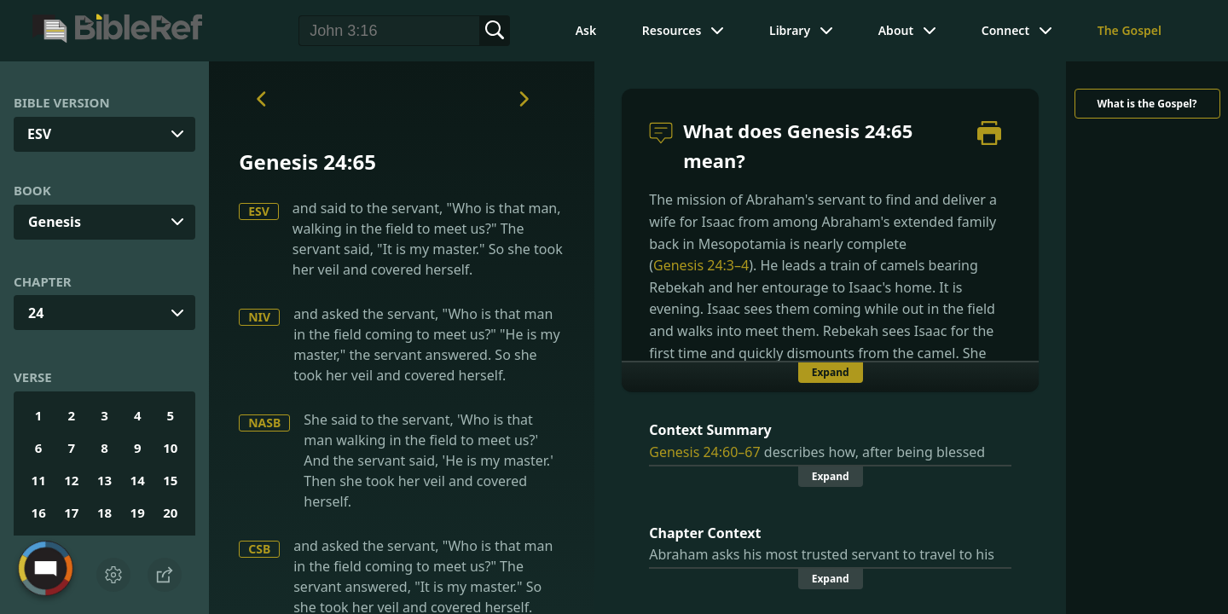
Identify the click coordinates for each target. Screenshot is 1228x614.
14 (137, 480)
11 (39, 480)
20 (170, 512)
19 (137, 512)
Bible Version (62, 102)
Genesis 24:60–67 (704, 452)
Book (32, 190)
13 (104, 480)
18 (104, 512)
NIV (259, 317)
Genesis (54, 221)
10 (170, 447)
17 (71, 512)
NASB (264, 422)
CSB (259, 549)
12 (71, 480)
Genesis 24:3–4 (701, 265)
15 (170, 480)
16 (39, 512)
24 (35, 313)
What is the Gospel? (1146, 103)
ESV (258, 211)
